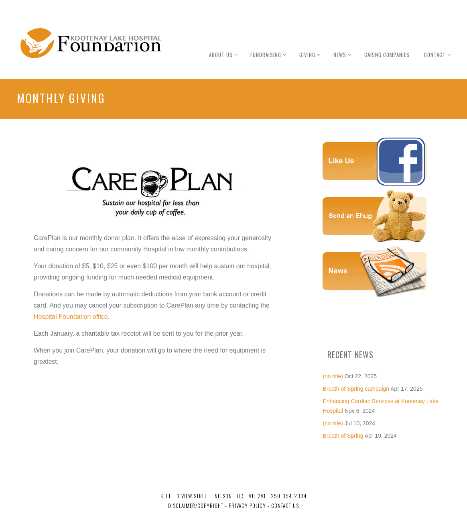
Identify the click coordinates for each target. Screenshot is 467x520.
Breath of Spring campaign (356, 388)
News (339, 55)
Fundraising (265, 55)
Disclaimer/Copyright (195, 506)
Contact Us (285, 506)
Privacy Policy (246, 506)
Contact (435, 55)
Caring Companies (387, 55)
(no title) (333, 376)
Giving (307, 55)
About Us (221, 55)
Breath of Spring (343, 435)
